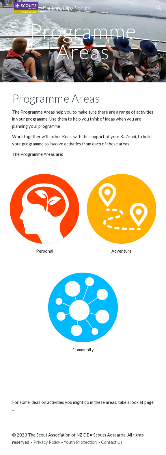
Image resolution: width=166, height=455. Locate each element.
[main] (83, 41)
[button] (7, 8)
